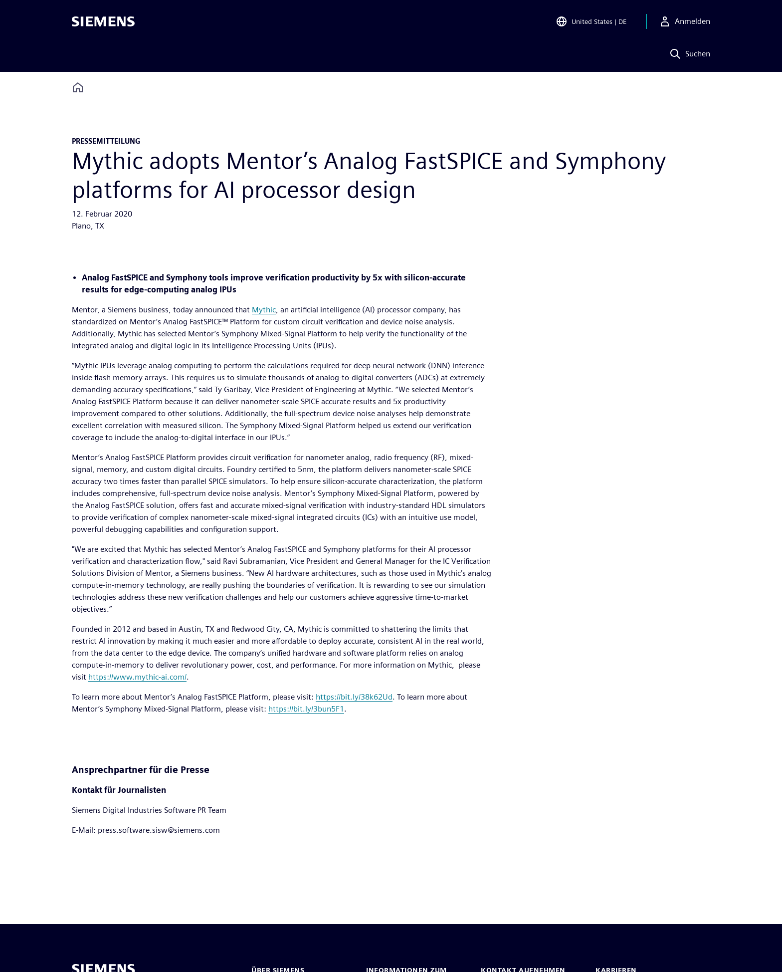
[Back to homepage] (78, 87)
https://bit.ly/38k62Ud (354, 697)
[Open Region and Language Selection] (591, 22)
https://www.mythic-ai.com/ (137, 677)
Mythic (264, 309)
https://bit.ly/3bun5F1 (306, 709)
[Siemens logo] (103, 22)
